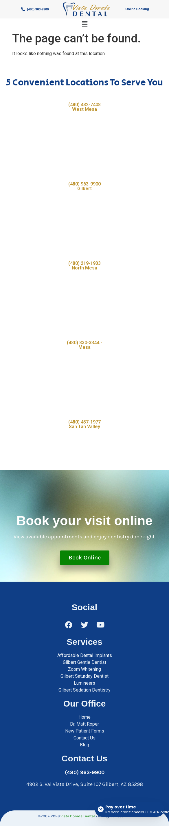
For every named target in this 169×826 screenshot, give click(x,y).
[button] (84, 23)
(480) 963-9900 (84, 772)
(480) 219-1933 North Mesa (84, 266)
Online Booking (137, 9)
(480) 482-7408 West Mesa (84, 107)
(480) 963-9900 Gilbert (84, 186)
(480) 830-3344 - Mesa (84, 345)
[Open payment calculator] (129, 809)
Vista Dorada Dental (77, 816)
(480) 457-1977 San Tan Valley (84, 424)
